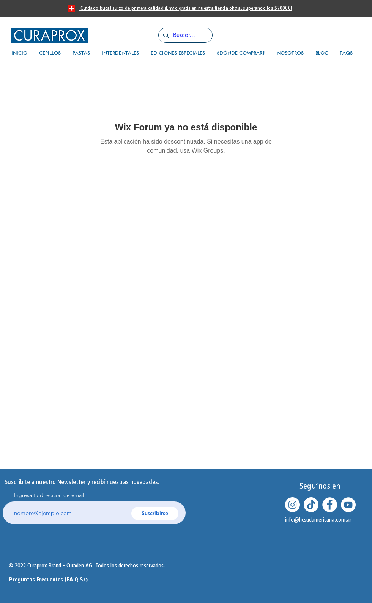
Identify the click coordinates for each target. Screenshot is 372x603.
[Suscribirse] (154, 513)
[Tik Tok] (311, 504)
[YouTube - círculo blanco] (348, 504)
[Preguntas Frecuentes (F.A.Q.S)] (49, 579)
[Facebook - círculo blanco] (329, 504)
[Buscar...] (184, 35)
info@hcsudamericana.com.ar (318, 520)
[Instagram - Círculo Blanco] (292, 504)
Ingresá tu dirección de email (49, 495)
